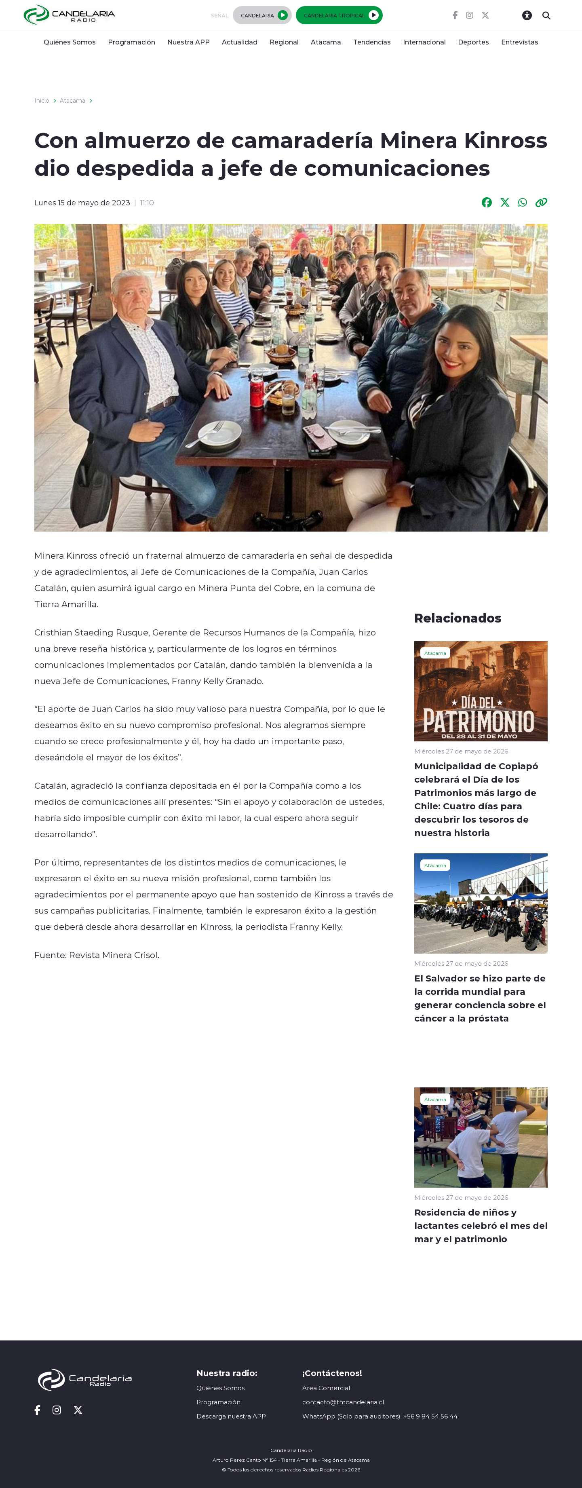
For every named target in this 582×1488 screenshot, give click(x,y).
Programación (131, 42)
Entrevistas (519, 42)
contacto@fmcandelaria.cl (343, 1402)
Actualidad (239, 42)
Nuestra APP (188, 42)
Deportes (473, 42)
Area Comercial (326, 1388)
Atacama (326, 42)
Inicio (41, 100)
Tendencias (372, 42)
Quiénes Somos (70, 42)
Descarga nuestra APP (231, 1416)
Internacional (424, 42)
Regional (284, 42)
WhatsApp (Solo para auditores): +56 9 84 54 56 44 (380, 1416)
